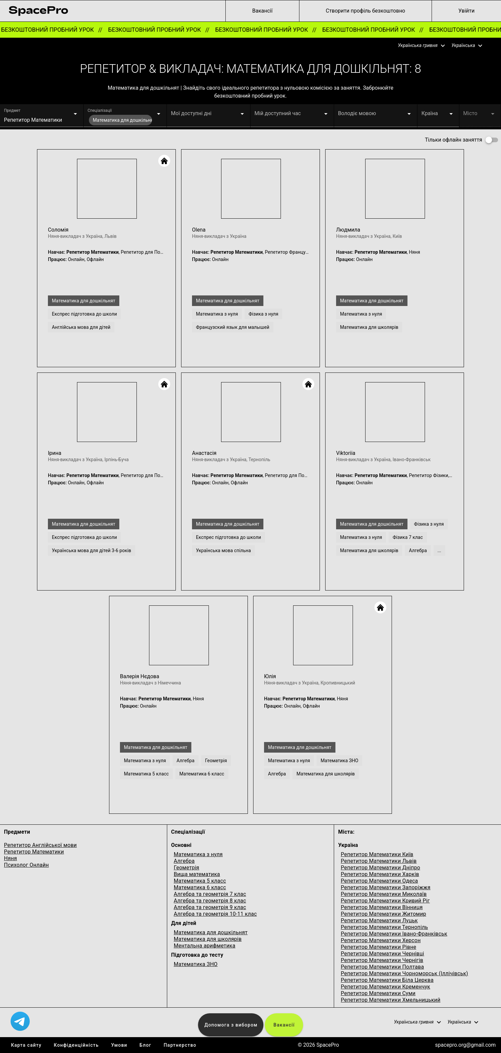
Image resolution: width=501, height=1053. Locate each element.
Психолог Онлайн (26, 865)
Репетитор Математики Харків (380, 874)
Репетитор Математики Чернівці (382, 953)
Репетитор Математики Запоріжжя (385, 887)
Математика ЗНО (196, 964)
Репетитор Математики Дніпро (380, 867)
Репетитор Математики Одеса (379, 881)
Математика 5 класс (200, 881)
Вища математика (197, 874)
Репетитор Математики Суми (378, 993)
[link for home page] (38, 11)
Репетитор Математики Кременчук (385, 987)
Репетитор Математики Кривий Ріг (385, 901)
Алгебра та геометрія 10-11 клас (215, 914)
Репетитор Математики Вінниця (382, 907)
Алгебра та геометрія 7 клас (210, 894)
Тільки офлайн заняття (453, 140)
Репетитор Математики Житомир (383, 914)
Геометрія (186, 867)
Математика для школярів (208, 939)
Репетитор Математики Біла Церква (387, 980)
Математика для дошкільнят (211, 932)
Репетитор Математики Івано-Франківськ (394, 934)
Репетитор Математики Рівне (378, 947)
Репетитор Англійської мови (40, 845)
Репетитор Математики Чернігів (382, 960)
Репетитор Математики (34, 852)
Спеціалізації (100, 110)
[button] (417, 45)
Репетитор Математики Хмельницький (390, 1000)
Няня (10, 858)
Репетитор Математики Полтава (382, 967)
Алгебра (184, 861)
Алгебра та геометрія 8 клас (210, 901)
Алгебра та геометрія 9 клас (210, 907)
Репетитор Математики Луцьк (379, 920)
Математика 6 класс (200, 887)
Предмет (12, 110)
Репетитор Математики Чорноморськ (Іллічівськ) (404, 973)
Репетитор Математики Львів (378, 861)
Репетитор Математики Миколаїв (384, 894)
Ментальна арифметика (205, 946)
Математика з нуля (198, 854)
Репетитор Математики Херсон (381, 940)
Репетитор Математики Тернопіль (384, 927)
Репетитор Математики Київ (377, 854)
